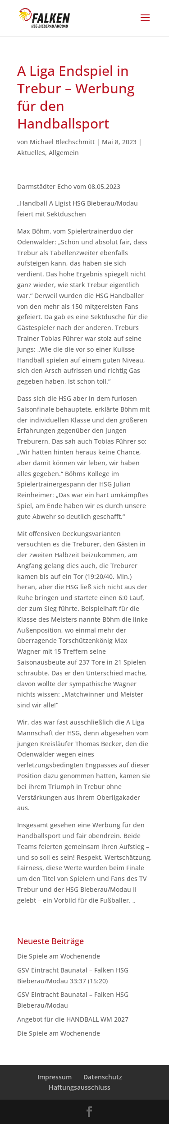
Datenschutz (102, 1077)
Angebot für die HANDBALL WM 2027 (72, 1019)
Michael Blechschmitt (62, 142)
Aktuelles (31, 152)
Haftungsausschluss (79, 1087)
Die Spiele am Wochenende (58, 956)
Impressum (54, 1077)
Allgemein (64, 152)
